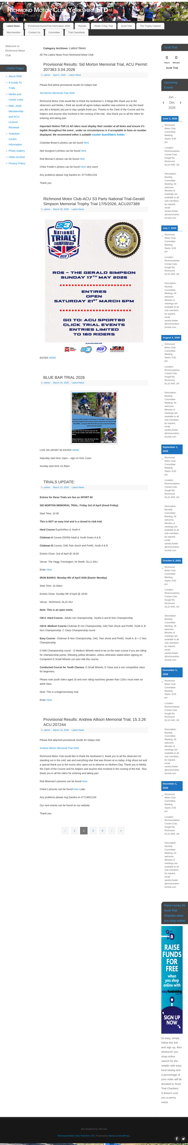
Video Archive (17, 157)
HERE (52, 357)
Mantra (112, 1136)
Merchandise (13, 32)
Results (82, 26)
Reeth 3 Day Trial (103, 26)
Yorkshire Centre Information (15, 139)
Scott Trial (126, 26)
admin (47, 75)
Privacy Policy (17, 163)
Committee (54, 32)
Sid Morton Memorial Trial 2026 (57, 93)
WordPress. (124, 1136)
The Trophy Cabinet (150, 26)
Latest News (13, 26)
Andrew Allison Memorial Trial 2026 (59, 748)
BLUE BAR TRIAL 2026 (64, 377)
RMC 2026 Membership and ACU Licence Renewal (16, 116)
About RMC (16, 76)
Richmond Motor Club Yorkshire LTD (57, 9)
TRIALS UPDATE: (59, 482)
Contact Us (34, 32)
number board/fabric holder (108, 134)
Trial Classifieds (76, 32)
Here (86, 142)
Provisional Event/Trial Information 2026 (49, 26)
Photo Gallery (17, 150)
